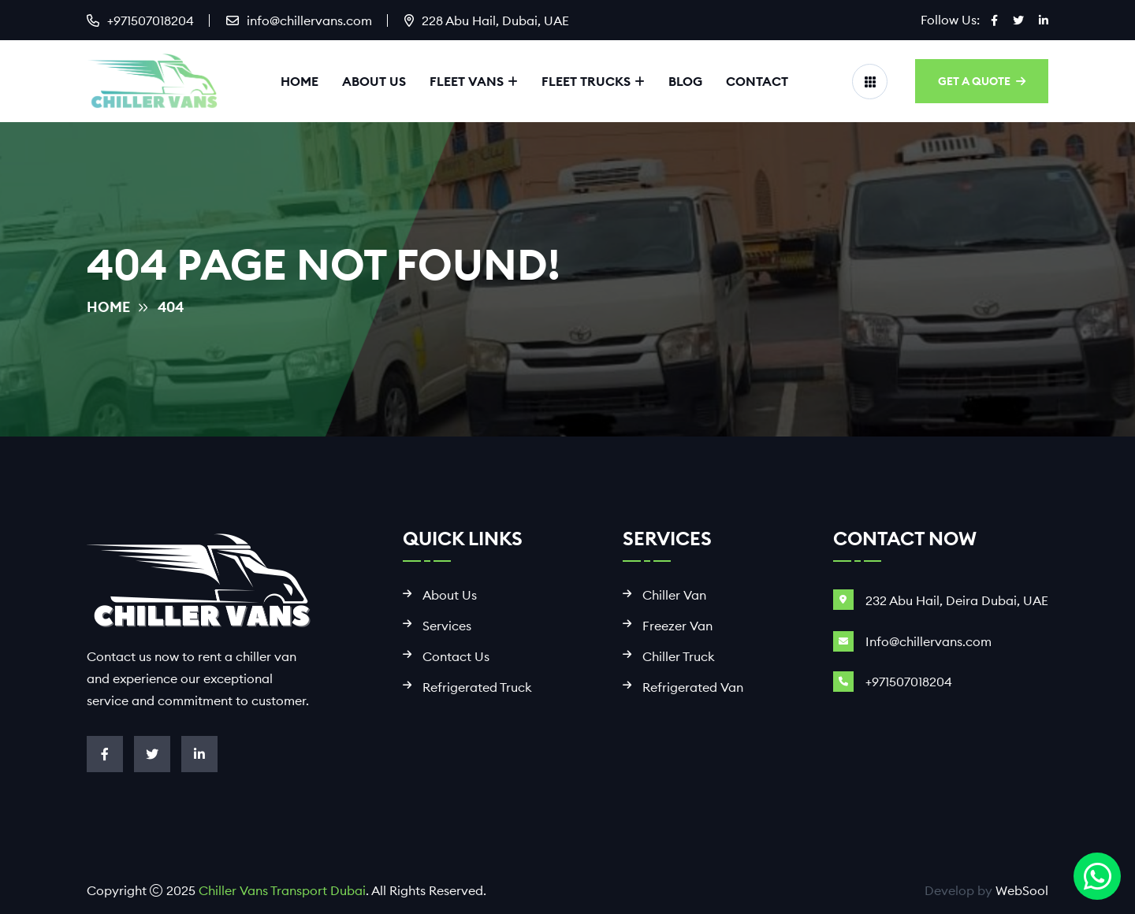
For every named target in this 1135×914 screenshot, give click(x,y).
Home (299, 81)
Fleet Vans (467, 81)
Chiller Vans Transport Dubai (282, 890)
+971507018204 (150, 20)
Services (446, 626)
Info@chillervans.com (928, 641)
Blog (685, 81)
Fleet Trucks (586, 81)
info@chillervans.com (309, 20)
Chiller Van (674, 595)
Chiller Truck (678, 656)
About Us (374, 81)
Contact (757, 81)
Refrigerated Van (692, 687)
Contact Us (455, 656)
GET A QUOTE (981, 81)
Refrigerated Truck (477, 687)
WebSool (1021, 890)
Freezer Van (677, 626)
